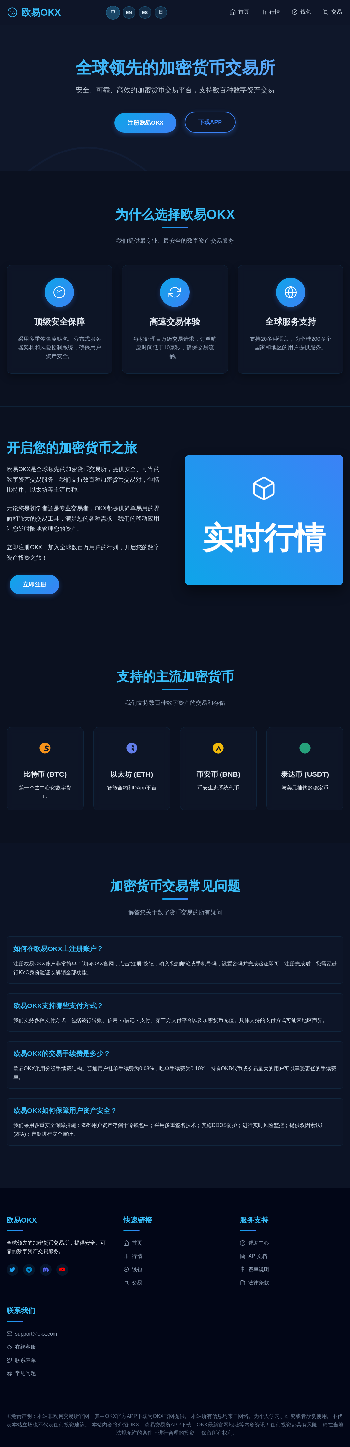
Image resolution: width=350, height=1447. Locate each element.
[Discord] (46, 1270)
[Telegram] (29, 1270)
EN (129, 12)
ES (145, 12)
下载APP (210, 122)
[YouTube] (62, 1270)
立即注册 (34, 585)
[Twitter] (12, 1270)
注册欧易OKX (145, 122)
